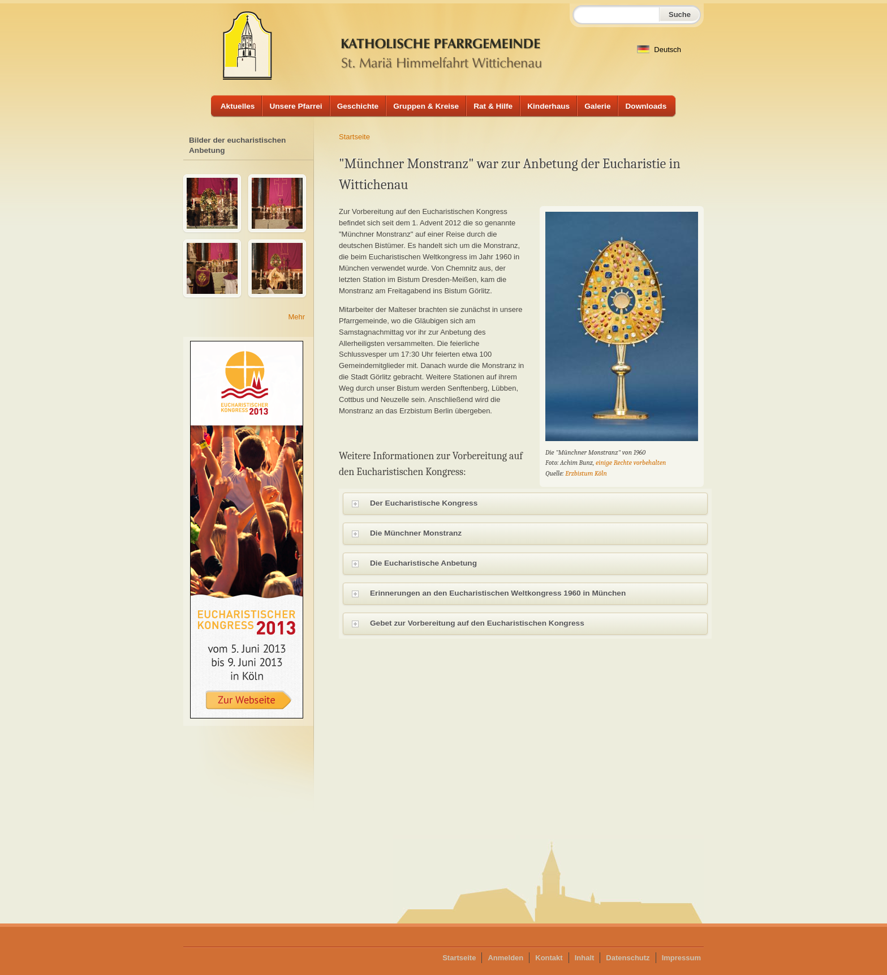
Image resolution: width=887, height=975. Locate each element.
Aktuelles (238, 106)
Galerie (597, 106)
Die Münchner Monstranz (530, 534)
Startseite (354, 136)
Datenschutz (627, 957)
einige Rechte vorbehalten (631, 463)
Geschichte (358, 106)
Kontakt (548, 957)
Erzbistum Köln (586, 473)
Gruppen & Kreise (426, 106)
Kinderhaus (548, 106)
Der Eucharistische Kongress (530, 504)
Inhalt (585, 957)
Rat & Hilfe (493, 106)
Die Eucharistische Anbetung (530, 564)
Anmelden (505, 957)
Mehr (296, 317)
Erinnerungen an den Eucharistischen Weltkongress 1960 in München (530, 594)
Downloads (645, 106)
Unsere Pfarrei (295, 106)
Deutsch (659, 49)
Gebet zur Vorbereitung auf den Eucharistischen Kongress (530, 624)
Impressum (681, 957)
